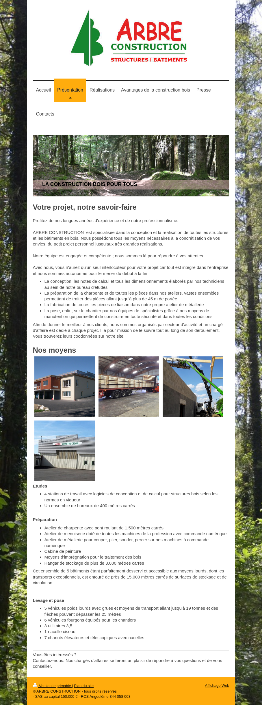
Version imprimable (52, 686)
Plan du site (84, 686)
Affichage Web (217, 685)
